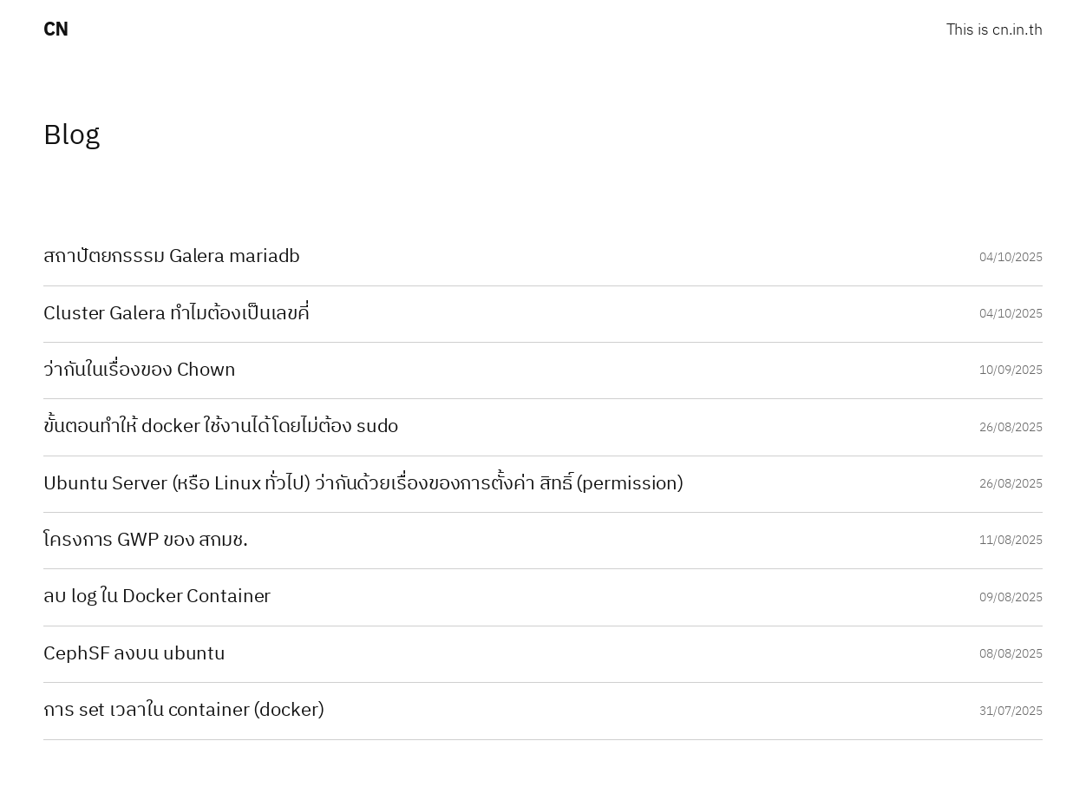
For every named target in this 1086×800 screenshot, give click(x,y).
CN (56, 30)
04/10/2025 (1011, 257)
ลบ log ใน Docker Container (157, 597)
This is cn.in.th (994, 31)
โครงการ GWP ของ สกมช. (145, 540)
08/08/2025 (1011, 654)
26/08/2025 (1011, 427)
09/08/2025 (1011, 597)
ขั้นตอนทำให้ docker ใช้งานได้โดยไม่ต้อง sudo (220, 426)
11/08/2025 (1011, 540)
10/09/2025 (1011, 370)
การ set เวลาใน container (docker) (183, 710)
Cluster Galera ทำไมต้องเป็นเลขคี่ (176, 314)
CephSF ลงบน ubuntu (134, 654)
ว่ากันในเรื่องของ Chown (139, 370)
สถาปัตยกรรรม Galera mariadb (171, 256)
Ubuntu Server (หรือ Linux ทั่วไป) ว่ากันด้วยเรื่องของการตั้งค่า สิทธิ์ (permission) (363, 484)
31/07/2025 (1011, 711)
